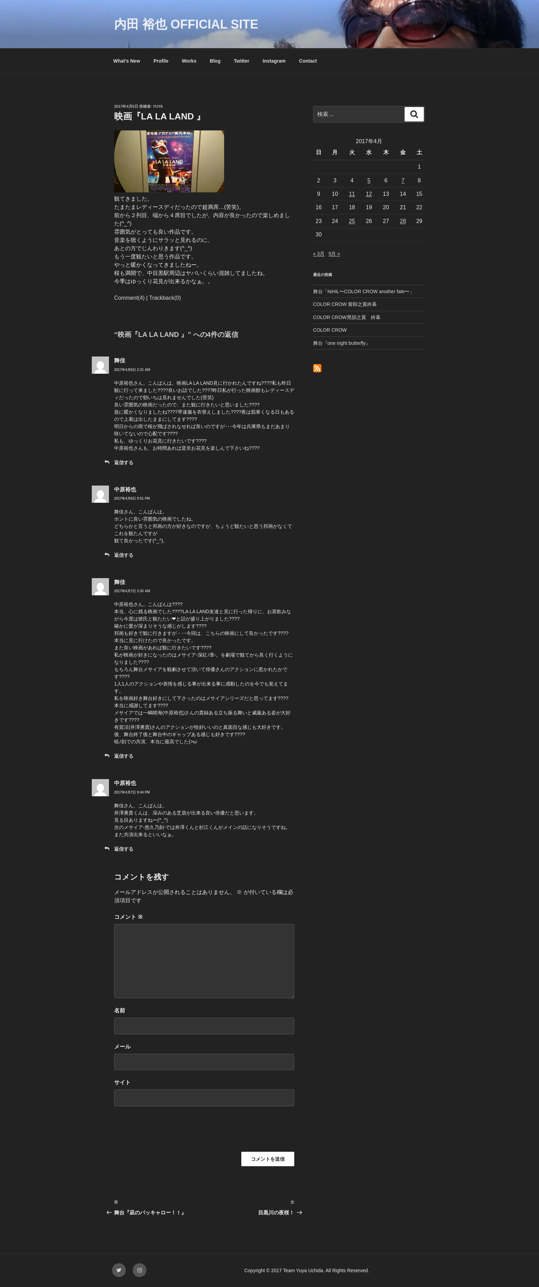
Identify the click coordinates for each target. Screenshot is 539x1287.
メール (122, 1047)
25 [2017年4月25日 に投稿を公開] (352, 221)
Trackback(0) (165, 298)
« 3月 (318, 253)
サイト (122, 1082)
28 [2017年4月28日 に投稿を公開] (403, 221)
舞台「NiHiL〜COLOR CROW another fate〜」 (364, 291)
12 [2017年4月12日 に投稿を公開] (369, 194)
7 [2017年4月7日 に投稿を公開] (403, 180)
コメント (128, 917)
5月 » (334, 253)
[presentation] (166, 1131)
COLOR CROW (330, 330)
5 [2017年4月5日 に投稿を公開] (369, 180)
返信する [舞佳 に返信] (123, 462)
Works (189, 61)
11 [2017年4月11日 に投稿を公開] (352, 194)
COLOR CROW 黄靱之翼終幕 (345, 304)
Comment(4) (129, 298)
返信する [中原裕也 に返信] (123, 555)
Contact (308, 61)
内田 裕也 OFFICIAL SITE (186, 24)
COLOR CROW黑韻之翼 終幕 (347, 317)
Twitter (241, 61)
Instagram (274, 61)
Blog (215, 61)
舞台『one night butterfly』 (342, 343)
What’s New (126, 61)
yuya (158, 106)
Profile (160, 61)
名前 (119, 1010)
